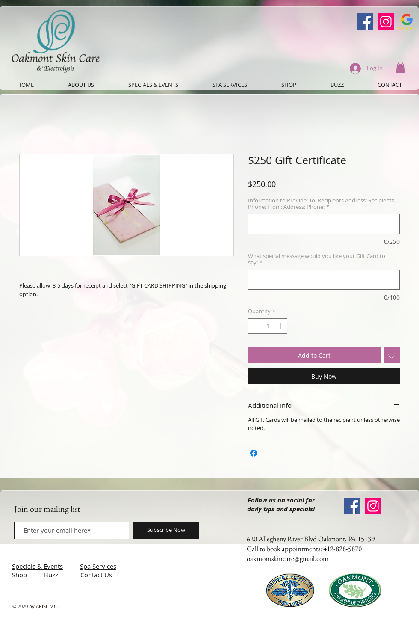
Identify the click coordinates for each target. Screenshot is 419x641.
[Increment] (281, 326)
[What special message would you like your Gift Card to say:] (323, 279)
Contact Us (96, 574)
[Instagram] (386, 21)
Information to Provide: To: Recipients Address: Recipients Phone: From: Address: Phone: (321, 204)
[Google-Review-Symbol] (406, 21)
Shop (20, 574)
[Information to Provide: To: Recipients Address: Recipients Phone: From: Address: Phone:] (323, 224)
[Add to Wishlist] (392, 355)
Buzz (51, 574)
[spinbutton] (268, 326)
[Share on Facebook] (253, 453)
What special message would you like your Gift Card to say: (316, 259)
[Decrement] (254, 326)
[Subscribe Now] (166, 530)
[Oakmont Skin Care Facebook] (365, 21)
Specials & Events (37, 566)
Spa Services (98, 566)
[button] (400, 67)
